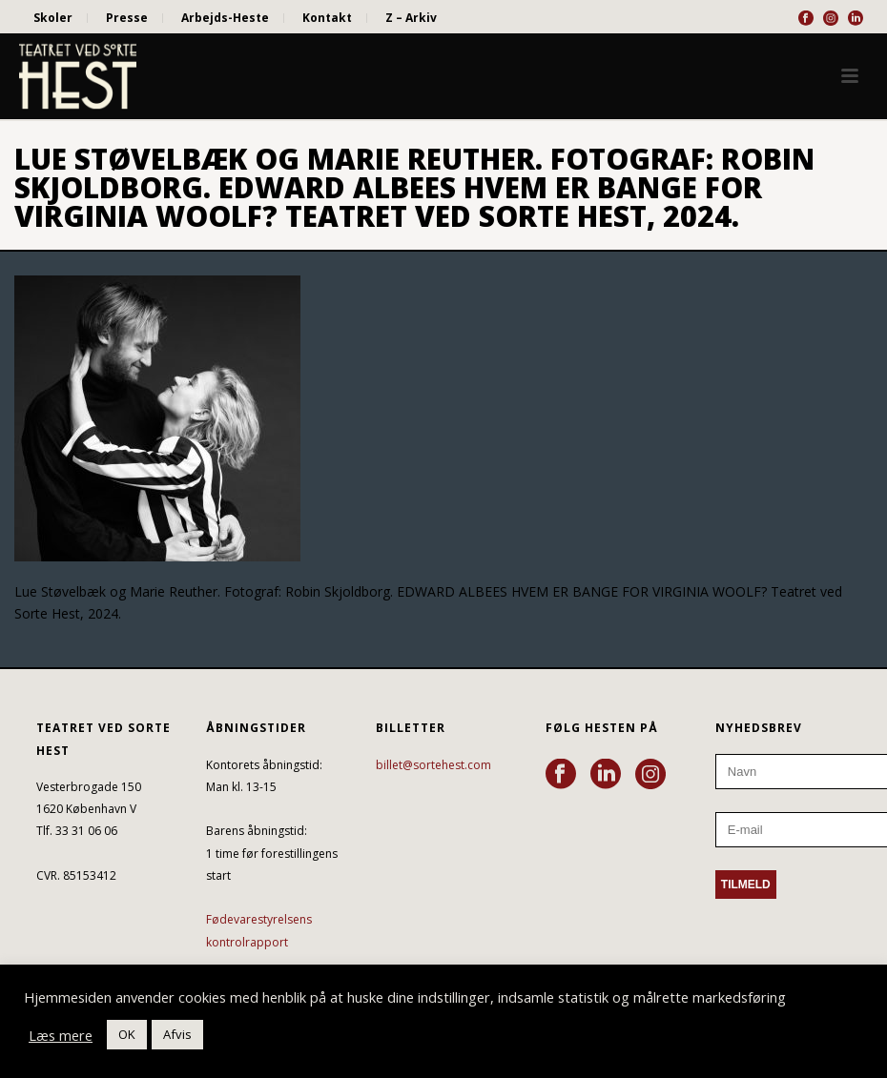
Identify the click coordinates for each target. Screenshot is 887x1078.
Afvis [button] (177, 1034)
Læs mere (61, 1035)
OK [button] (126, 1034)
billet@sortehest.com (433, 765)
